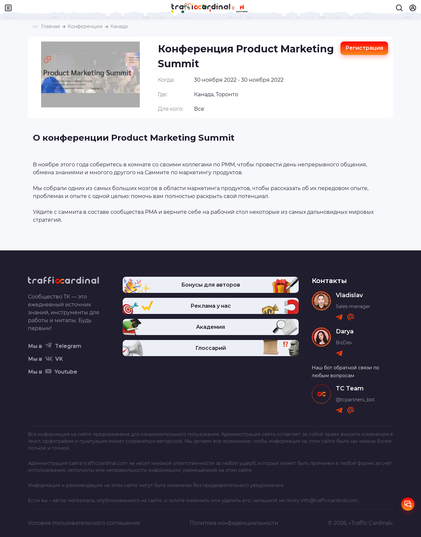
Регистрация (364, 48)
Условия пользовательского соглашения (84, 523)
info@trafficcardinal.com (329, 500)
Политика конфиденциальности (234, 523)
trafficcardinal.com (106, 463)
